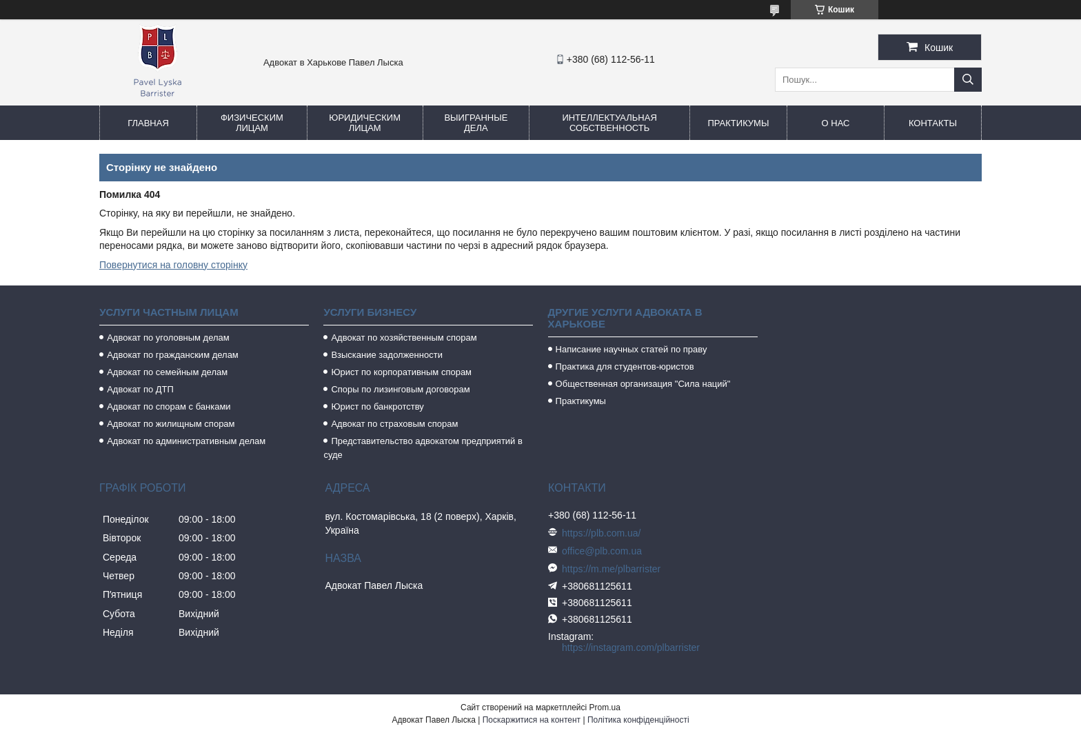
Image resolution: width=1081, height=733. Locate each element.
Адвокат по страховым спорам (394, 424)
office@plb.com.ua (602, 550)
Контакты (933, 123)
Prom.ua (604, 707)
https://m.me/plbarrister (611, 568)
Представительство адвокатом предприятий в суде (423, 448)
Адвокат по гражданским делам (173, 355)
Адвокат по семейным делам (167, 372)
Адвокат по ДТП (140, 389)
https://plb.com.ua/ (601, 533)
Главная (148, 123)
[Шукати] (968, 80)
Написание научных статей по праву (631, 349)
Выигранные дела (475, 122)
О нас (836, 123)
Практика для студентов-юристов (625, 366)
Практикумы (738, 123)
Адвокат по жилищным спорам (170, 424)
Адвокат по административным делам (186, 441)
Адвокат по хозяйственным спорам (403, 337)
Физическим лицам (252, 122)
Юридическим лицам (365, 122)
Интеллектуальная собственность (609, 122)
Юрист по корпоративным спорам (401, 372)
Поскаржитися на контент (531, 720)
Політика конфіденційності (638, 720)
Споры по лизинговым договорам (400, 389)
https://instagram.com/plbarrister (631, 647)
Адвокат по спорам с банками (168, 406)
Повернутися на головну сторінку (173, 264)
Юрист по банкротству (377, 406)
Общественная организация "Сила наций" (643, 384)
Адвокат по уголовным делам (168, 337)
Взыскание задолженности (387, 355)
